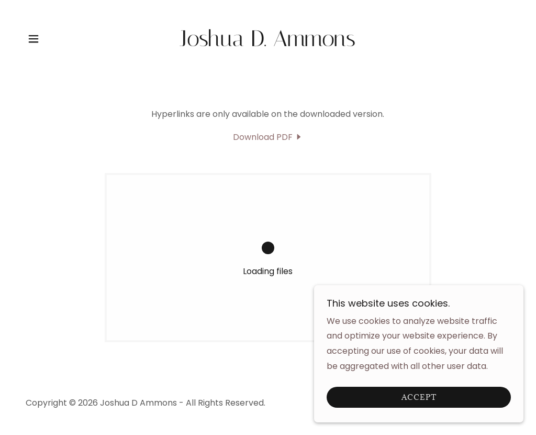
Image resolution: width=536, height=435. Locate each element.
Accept (419, 405)
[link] (268, 43)
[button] (33, 38)
